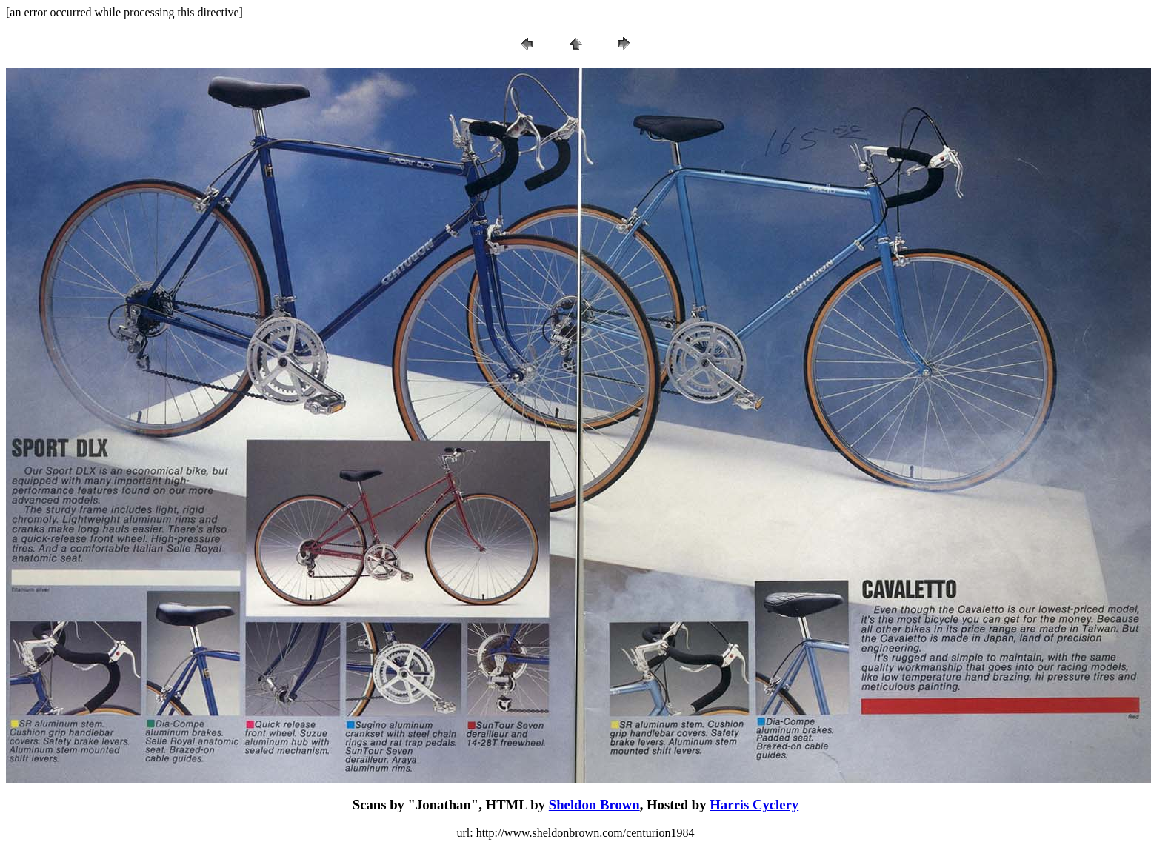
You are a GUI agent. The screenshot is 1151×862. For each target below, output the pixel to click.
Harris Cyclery (754, 804)
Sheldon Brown (594, 804)
